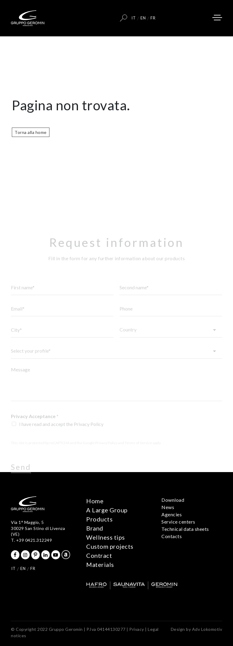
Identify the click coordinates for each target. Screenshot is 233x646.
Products (99, 519)
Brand (94, 528)
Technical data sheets (185, 529)
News (167, 507)
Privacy (136, 629)
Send (21, 472)
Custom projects (109, 546)
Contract (99, 555)
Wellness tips (105, 537)
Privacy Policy (106, 448)
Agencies (171, 514)
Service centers (178, 521)
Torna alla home (31, 132)
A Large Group (107, 510)
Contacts (171, 536)
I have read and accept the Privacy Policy (61, 429)
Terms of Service (138, 448)
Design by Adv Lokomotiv (196, 629)
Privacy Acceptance (35, 421)
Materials (100, 564)
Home (94, 500)
